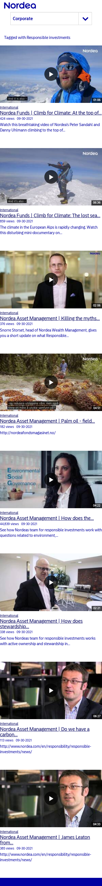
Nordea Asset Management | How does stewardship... (41, 624)
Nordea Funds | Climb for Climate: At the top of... (51, 113)
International (9, 107)
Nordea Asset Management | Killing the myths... (50, 318)
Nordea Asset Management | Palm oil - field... (47, 421)
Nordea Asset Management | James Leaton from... (45, 840)
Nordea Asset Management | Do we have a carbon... (44, 732)
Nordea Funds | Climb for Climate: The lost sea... (50, 216)
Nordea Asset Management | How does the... (47, 518)
